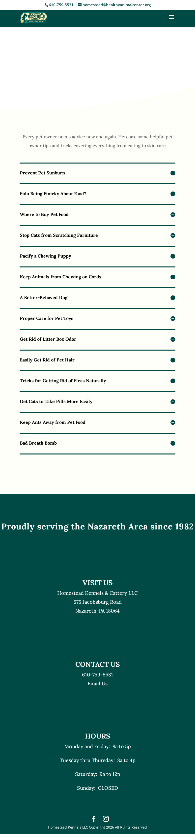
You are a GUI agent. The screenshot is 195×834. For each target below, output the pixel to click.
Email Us (97, 683)
